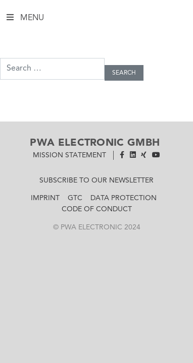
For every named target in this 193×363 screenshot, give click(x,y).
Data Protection (123, 198)
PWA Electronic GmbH (95, 143)
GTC (75, 198)
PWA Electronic (91, 227)
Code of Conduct (97, 209)
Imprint (45, 198)
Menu (95, 19)
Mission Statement (69, 155)
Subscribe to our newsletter (96, 180)
